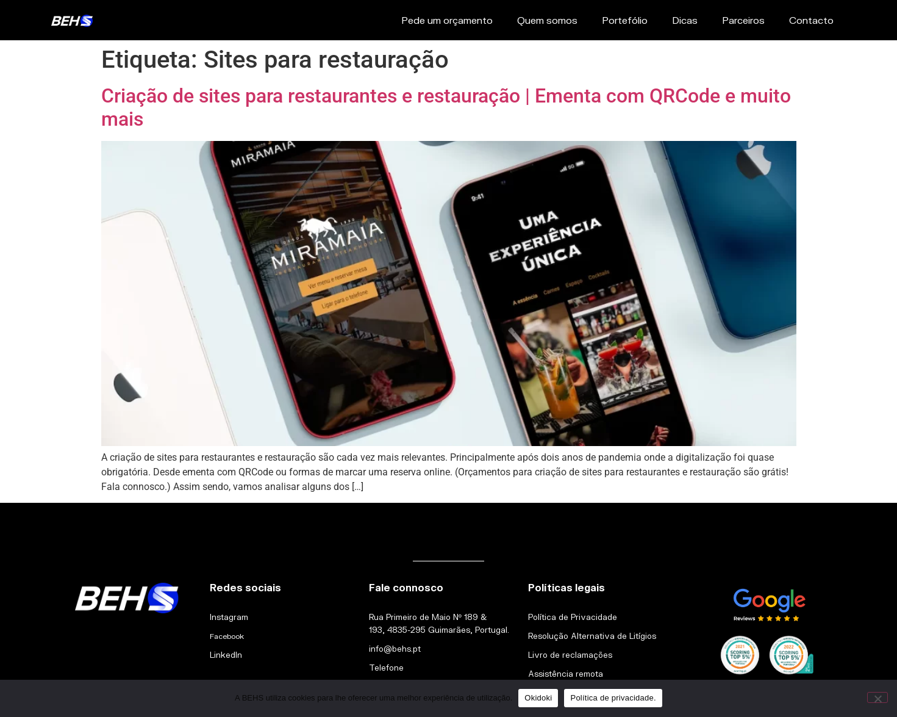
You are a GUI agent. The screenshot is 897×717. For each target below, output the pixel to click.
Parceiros (743, 20)
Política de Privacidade (572, 617)
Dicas (685, 20)
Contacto (811, 20)
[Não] (877, 697)
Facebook (227, 636)
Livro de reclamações (570, 655)
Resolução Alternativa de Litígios (592, 636)
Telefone (386, 667)
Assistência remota (565, 674)
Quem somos (547, 20)
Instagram (229, 617)
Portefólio (625, 20)
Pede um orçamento (447, 20)
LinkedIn (226, 655)
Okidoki (538, 697)
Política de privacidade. (613, 697)
